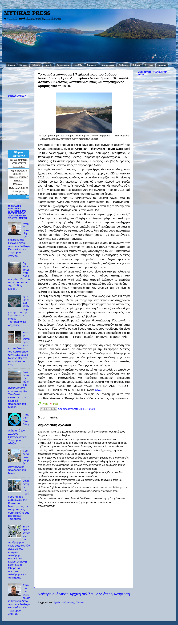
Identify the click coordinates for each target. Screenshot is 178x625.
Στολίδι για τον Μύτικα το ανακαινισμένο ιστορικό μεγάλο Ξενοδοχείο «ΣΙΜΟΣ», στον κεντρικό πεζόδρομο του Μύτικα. (18, 390)
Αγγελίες (149, 65)
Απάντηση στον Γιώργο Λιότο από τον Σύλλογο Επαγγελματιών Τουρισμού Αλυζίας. (19, 429)
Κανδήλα (78, 65)
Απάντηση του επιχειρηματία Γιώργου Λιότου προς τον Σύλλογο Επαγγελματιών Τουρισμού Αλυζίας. (19, 599)
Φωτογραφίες (107, 65)
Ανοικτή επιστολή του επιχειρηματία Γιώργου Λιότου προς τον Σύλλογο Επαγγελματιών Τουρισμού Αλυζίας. (19, 239)
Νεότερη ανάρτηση (53, 594)
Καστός (48, 65)
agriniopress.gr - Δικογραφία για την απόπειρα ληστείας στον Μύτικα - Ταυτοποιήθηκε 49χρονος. (19, 310)
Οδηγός (136, 65)
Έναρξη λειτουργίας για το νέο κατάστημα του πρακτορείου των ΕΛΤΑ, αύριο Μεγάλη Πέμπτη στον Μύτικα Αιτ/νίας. (19, 348)
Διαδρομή (123, 65)
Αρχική (11, 65)
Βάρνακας (92, 65)
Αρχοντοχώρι (63, 65)
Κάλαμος (36, 65)
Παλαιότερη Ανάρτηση (112, 594)
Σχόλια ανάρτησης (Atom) (68, 602)
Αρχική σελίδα (81, 594)
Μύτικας (23, 65)
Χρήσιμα (162, 65)
